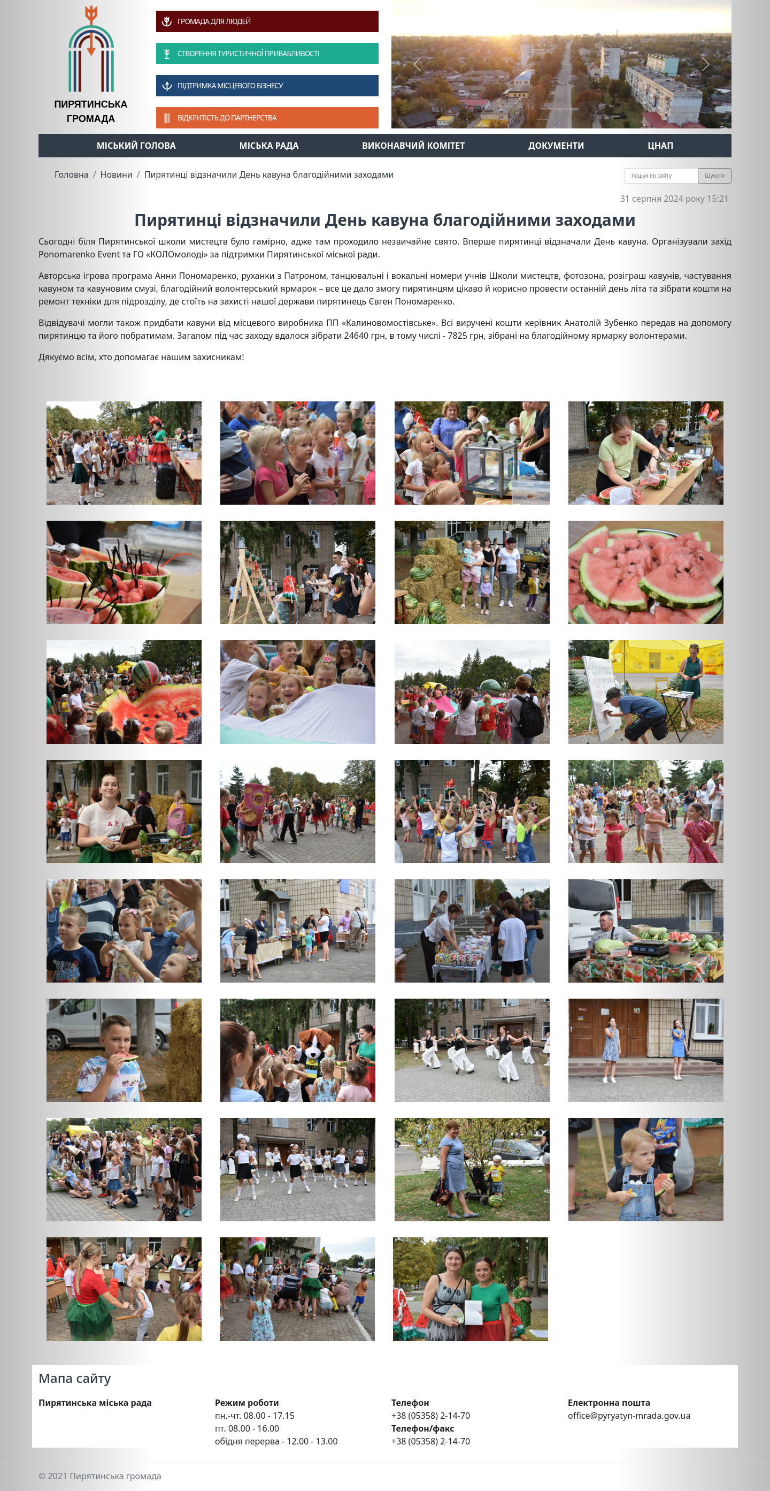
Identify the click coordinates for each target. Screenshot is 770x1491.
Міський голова (136, 145)
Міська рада (269, 145)
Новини (117, 174)
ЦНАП (660, 145)
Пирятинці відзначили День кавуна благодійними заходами (269, 174)
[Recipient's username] (661, 176)
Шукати (715, 175)
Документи (556, 145)
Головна (72, 174)
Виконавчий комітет (413, 145)
